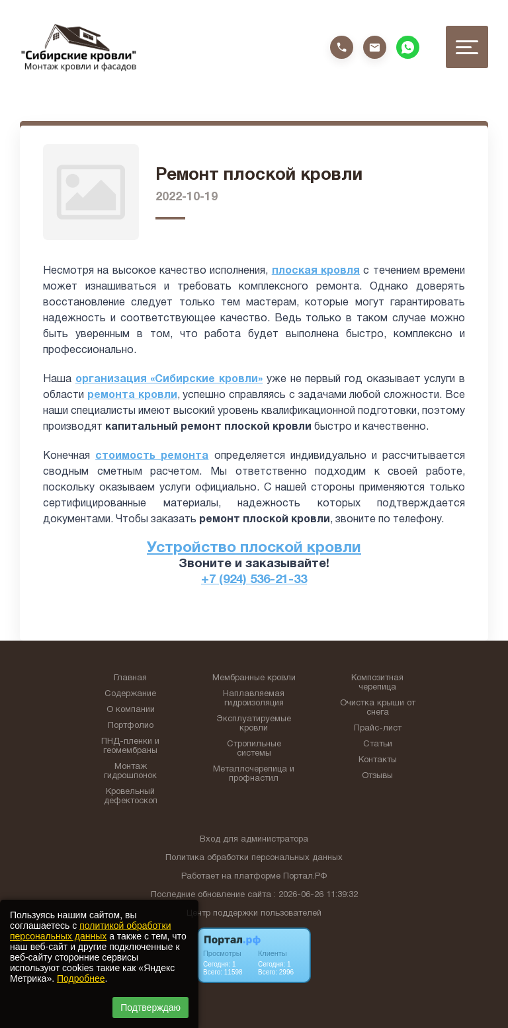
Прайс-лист (378, 728)
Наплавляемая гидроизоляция (253, 698)
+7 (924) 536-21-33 (254, 580)
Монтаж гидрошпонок (130, 771)
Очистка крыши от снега (377, 708)
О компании (130, 710)
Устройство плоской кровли (254, 548)
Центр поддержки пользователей (254, 914)
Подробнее (81, 978)
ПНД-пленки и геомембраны (130, 746)
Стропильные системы (254, 749)
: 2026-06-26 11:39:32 (316, 895)
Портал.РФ (305, 877)
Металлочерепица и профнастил (253, 774)
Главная (130, 678)
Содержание (130, 694)
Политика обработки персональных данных (254, 858)
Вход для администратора (254, 840)
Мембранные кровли (254, 678)
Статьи (377, 744)
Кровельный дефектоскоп (130, 796)
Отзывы (377, 776)
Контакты (378, 760)
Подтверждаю (150, 1007)
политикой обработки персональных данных (90, 930)
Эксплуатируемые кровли (253, 723)
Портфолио (130, 726)
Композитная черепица (377, 683)
